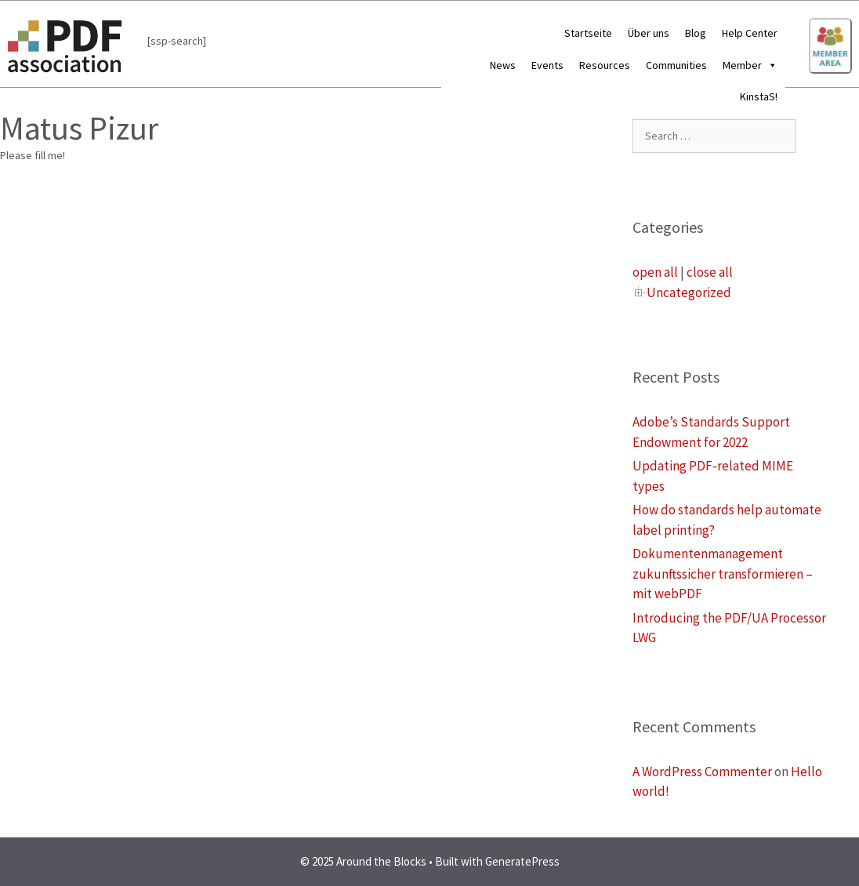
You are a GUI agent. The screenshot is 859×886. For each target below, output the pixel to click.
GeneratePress (522, 861)
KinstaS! (758, 96)
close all (710, 272)
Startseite (588, 33)
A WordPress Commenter (702, 771)
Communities (676, 65)
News (503, 65)
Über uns (648, 33)
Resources (604, 65)
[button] (769, 65)
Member (750, 65)
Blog (695, 33)
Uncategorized (689, 292)
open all (655, 272)
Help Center (749, 33)
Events (547, 65)
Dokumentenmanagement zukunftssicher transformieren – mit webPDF (722, 573)
